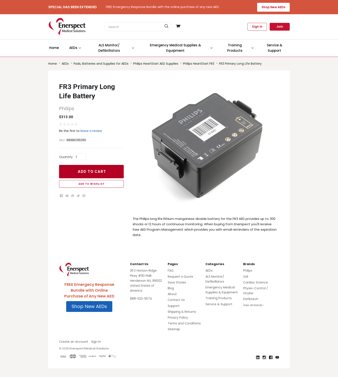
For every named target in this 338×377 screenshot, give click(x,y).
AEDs (209, 270)
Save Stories (177, 282)
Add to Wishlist (91, 183)
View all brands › (253, 305)
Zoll (245, 276)
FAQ (171, 270)
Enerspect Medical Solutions (89, 348)
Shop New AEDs (273, 7)
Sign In (96, 341)
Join (279, 26)
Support (174, 306)
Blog (171, 288)
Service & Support (218, 304)
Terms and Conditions (184, 323)
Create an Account (73, 341)
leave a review (91, 131)
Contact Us (176, 300)
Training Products (218, 298)
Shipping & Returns (182, 312)
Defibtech (250, 299)
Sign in (257, 26)
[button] (89, 306)
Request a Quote (180, 276)
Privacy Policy (178, 317)
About (172, 294)
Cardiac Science (255, 282)
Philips (247, 270)
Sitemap (174, 329)
